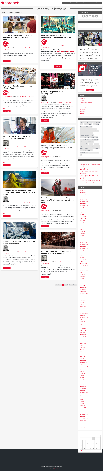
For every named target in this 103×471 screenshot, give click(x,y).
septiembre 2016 (84, 418)
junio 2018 (82, 373)
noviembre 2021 (83, 289)
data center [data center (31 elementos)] (85, 126)
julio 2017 (82, 397)
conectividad (60, 51)
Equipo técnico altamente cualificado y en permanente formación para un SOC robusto (18, 37)
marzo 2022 (83, 280)
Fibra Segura (63, 218)
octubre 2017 (83, 390)
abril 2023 (82, 257)
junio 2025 (82, 210)
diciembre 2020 (83, 311)
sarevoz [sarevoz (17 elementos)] (91, 143)
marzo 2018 (83, 379)
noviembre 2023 (84, 244)
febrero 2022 (83, 283)
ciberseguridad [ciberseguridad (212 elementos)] (96, 122)
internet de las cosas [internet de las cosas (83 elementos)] (84, 137)
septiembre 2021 (84, 293)
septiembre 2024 (84, 227)
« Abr (81, 450)
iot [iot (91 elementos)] (80, 139)
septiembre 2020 (84, 317)
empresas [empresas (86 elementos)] (94, 128)
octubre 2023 (83, 246)
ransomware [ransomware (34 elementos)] (90, 141)
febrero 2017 (83, 407)
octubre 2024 (83, 225)
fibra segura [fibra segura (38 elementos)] (82, 130)
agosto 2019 (83, 343)
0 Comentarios (6, 49)
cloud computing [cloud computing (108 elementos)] (88, 124)
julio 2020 (82, 319)
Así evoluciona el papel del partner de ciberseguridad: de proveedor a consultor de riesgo (90, 177)
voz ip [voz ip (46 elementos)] (94, 152)
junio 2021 (82, 298)
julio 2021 (82, 296)
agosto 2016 (83, 420)
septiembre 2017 (84, 392)
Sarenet (56, 468)
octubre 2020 (83, 315)
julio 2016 (82, 422)
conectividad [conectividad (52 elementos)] (96, 124)
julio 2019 (82, 345)
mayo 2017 (82, 401)
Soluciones (78, 3)
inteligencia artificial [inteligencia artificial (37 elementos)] (84, 135)
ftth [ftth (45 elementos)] (98, 130)
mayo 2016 (82, 427)
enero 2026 (82, 197)
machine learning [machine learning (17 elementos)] (86, 139)
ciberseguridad (70, 51)
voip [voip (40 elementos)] (90, 152)
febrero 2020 (83, 330)
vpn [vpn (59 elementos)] (97, 152)
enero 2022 (82, 285)
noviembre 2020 (84, 313)
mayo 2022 (82, 276)
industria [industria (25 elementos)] (84, 133)
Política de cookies (58, 466)
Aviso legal (43, 466)
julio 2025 (82, 207)
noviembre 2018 (84, 362)
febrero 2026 (83, 194)
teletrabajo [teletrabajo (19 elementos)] (97, 148)
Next (74, 284)
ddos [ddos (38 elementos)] (91, 126)
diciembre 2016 (83, 412)
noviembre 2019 (84, 336)
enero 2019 (82, 358)
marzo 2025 (83, 216)
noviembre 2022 (84, 265)
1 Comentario (6, 253)
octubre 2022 (83, 268)
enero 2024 (82, 240)
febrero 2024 (83, 238)
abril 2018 (82, 377)
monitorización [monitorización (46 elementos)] (95, 139)
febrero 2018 (83, 382)
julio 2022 (82, 272)
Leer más (7, 60)
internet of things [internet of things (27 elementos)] (94, 137)
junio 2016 (82, 425)
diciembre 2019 (83, 334)
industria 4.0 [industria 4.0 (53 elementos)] (90, 133)
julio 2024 (82, 229)
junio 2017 (82, 399)
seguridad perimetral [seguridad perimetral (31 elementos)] (95, 146)
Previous (58, 284)
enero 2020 (82, 332)
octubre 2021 (83, 291)
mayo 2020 (82, 324)
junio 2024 (82, 231)
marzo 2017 (82, 405)
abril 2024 (82, 235)
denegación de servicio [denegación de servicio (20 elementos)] (85, 128)
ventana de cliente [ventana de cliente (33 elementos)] (84, 152)
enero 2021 (82, 308)
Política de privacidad (50, 466)
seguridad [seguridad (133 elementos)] (96, 143)
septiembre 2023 (84, 248)
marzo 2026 (83, 192)
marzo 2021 (82, 304)
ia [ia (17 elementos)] (80, 133)
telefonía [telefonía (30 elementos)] (91, 148)
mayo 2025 (82, 212)
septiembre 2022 (84, 270)
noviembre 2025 (84, 201)
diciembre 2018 (83, 360)
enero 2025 (82, 220)
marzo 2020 (83, 328)
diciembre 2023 (83, 242)
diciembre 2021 (83, 287)
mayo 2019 (82, 349)
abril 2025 (82, 214)
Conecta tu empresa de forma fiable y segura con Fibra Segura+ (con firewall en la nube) (57, 200)
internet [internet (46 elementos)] (91, 135)
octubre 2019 (83, 339)
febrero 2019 (83, 356)
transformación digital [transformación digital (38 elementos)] (87, 150)
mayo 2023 (82, 255)
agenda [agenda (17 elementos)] (81, 122)
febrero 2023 (83, 261)
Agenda (72, 3)
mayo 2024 (82, 233)
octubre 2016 (83, 416)
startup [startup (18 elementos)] (86, 148)
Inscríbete (90, 90)
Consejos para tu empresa (27, 47)
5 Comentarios (45, 263)
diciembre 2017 (83, 386)
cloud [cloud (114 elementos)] (81, 124)
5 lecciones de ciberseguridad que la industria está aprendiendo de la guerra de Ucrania (19, 192)
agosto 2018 (83, 369)
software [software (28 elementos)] (82, 148)
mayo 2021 (82, 300)
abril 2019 (82, 351)
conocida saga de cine (52, 265)
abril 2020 (82, 326)
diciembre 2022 (83, 263)
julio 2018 (82, 371)
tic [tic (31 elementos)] (80, 150)
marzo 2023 (83, 259)
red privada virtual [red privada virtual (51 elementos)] (84, 143)
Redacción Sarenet (7, 47)
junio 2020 (82, 321)
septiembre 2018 (84, 367)
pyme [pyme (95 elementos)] (85, 141)
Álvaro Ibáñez (6, 202)
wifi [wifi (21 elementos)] (81, 154)
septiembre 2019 (84, 341)
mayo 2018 (82, 375)
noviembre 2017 (83, 388)
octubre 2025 (83, 203)
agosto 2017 (83, 394)
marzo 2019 (83, 354)
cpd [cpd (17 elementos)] (81, 126)
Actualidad (65, 3)
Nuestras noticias (84, 105)
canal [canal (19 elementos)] (91, 122)
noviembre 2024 (84, 222)
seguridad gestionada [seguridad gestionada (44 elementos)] (85, 146)
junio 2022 (82, 274)
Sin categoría (83, 109)
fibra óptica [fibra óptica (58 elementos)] (89, 130)
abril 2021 (82, 302)
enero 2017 (82, 410)
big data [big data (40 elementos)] (86, 122)
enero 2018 (82, 384)
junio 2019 (82, 347)
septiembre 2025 (84, 205)
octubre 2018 (83, 364)
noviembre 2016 (84, 414)
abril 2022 (82, 278)
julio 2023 (82, 250)
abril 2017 (82, 403)
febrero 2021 (83, 306)
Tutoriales (82, 113)
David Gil (5, 146)
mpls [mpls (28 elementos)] (81, 141)
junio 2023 (82, 253)
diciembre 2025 (83, 199)
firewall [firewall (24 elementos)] (94, 130)
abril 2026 (82, 190)
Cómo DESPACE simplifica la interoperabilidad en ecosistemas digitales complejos (90, 164)
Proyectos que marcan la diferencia (92, 3)
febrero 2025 (83, 218)
